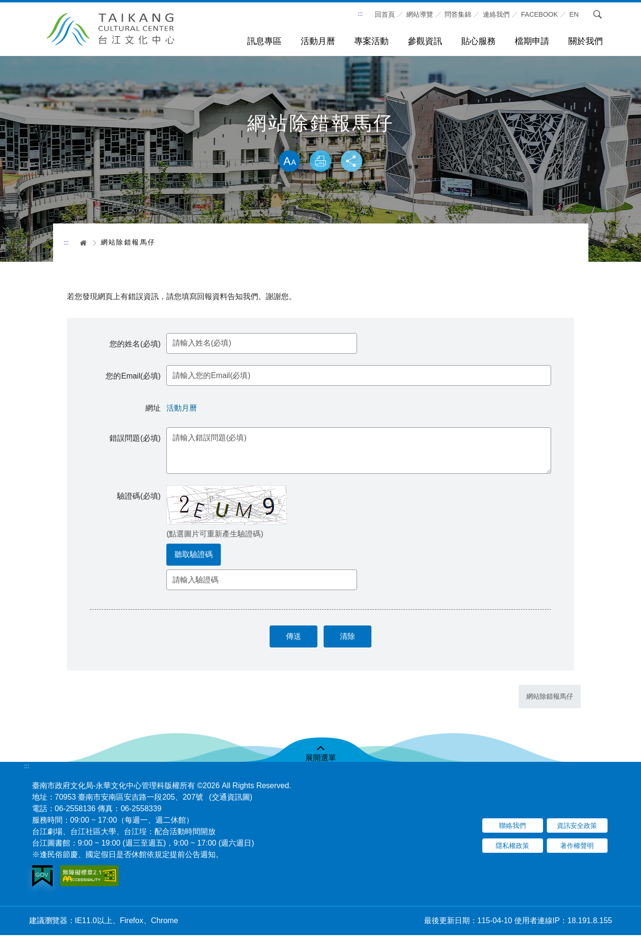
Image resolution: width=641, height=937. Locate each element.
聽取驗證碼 (195, 555)
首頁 (80, 242)
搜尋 (597, 14)
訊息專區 (264, 41)
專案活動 (371, 41)
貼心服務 (478, 41)
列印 (320, 161)
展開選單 (320, 760)
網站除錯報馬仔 (549, 699)
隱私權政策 (512, 848)
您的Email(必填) (134, 377)
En (573, 14)
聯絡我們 (512, 828)
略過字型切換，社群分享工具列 (320, 140)
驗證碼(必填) (140, 497)
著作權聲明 (577, 848)
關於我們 (585, 41)
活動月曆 (318, 41)
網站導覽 (419, 14)
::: (360, 13)
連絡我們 (496, 14)
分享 (353, 161)
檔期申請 (532, 41)
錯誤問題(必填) (136, 439)
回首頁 (385, 14)
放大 (287, 161)
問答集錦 (458, 14)
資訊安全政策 (577, 828)
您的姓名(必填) (136, 345)
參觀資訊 (425, 41)
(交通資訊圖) (230, 799)
